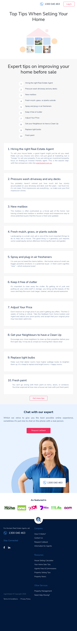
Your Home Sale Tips (42, 564)
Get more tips (38, 398)
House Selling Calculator (43, 560)
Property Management (43, 591)
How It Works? (40, 534)
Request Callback (41, 542)
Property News (40, 576)
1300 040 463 (50, 4)
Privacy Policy (25, 599)
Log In (69, 4)
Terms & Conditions (11, 599)
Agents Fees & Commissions (45, 568)
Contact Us (38, 538)
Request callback (38, 430)
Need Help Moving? (42, 595)
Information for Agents (43, 546)
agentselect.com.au (44, 163)
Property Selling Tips (42, 572)
